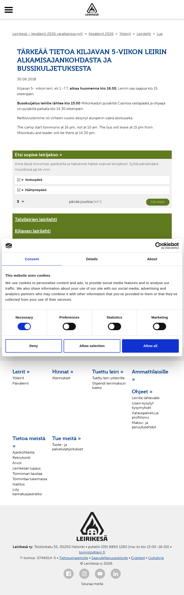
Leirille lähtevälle (146, 398)
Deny (33, 346)
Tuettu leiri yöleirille (108, 378)
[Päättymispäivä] (92, 190)
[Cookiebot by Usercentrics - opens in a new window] (158, 245)
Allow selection (92, 346)
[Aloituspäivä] (92, 180)
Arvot (16, 463)
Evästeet (138, 558)
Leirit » (21, 372)
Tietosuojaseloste (73, 558)
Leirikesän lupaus (26, 468)
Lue (160, 33)
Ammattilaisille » (149, 375)
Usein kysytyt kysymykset (143, 405)
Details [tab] (92, 259)
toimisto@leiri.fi (92, 552)
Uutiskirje (156, 558)
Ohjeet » (142, 391)
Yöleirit (125, 33)
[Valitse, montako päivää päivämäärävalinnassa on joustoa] (20, 201)
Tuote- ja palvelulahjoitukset (67, 446)
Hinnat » (62, 372)
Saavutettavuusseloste (109, 558)
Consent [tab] (32, 259)
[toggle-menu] (9, 10)
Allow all (150, 346)
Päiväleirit (20, 383)
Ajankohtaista (23, 452)
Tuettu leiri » (108, 372)
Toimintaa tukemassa (29, 479)
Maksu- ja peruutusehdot (144, 424)
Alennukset (61, 378)
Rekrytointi (21, 457)
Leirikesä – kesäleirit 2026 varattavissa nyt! (47, 33)
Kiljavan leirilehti (33, 231)
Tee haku (158, 202)
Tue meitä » (66, 438)
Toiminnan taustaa (27, 473)
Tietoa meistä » (28, 442)
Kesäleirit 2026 (101, 33)
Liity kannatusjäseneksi (27, 491)
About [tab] (152, 259)
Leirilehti (144, 33)
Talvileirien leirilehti (36, 219)
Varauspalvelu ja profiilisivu (145, 415)
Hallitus (18, 484)
